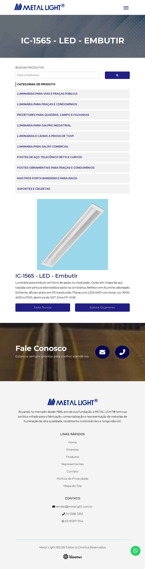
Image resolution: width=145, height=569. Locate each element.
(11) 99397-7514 (72, 521)
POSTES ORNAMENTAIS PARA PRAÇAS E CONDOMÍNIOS (56, 167)
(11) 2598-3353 (72, 513)
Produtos (72, 457)
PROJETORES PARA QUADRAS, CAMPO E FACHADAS (53, 114)
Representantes (72, 464)
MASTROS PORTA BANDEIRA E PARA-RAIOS (47, 178)
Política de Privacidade (72, 478)
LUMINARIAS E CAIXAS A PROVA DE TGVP (45, 136)
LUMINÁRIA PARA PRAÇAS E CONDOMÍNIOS (47, 104)
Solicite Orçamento (102, 307)
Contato (72, 471)
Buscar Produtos (29, 67)
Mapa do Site (72, 486)
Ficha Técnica (43, 307)
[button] (125, 7)
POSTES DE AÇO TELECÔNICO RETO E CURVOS (49, 157)
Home (72, 442)
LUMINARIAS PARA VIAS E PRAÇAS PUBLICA (47, 93)
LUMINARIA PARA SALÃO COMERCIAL (43, 146)
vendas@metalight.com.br (72, 506)
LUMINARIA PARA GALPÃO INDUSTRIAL (44, 125)
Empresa (72, 449)
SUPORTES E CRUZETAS (33, 188)
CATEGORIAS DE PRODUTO (36, 84)
